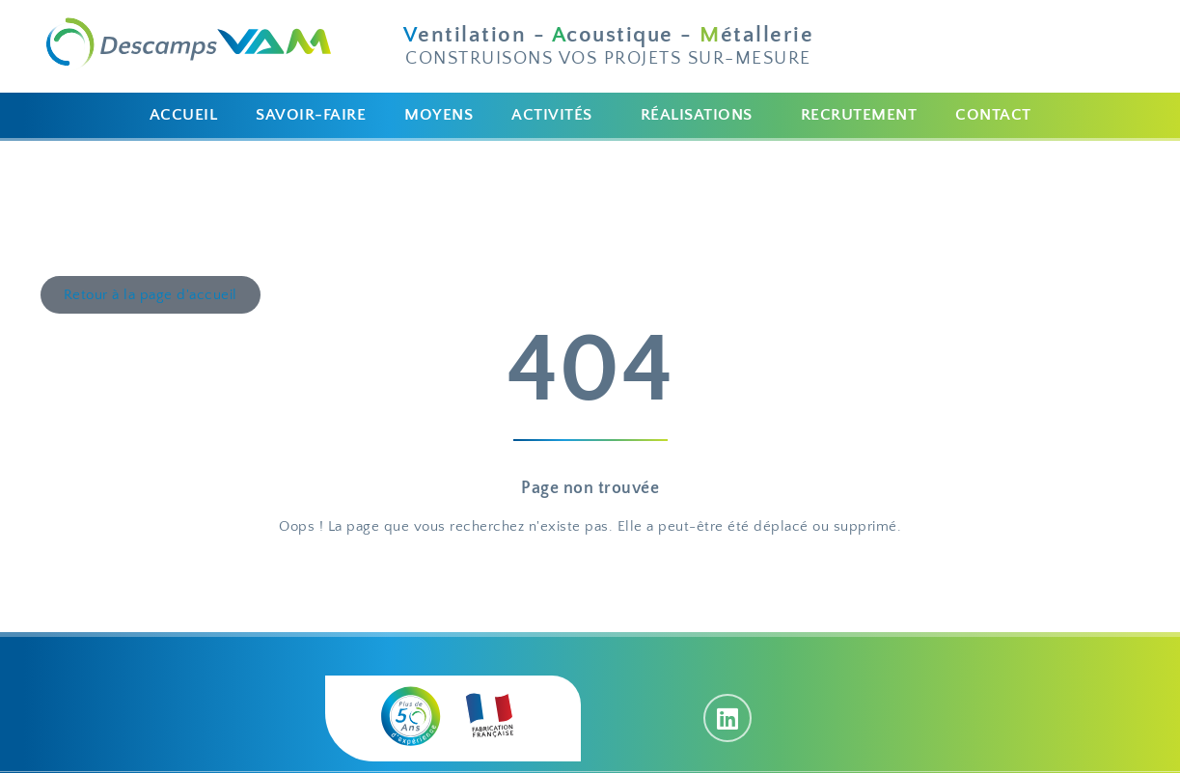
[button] (556, 115)
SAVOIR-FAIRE (311, 115)
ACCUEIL (184, 115)
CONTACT (993, 115)
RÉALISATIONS (697, 115)
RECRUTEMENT (859, 115)
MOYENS (438, 115)
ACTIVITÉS (551, 115)
